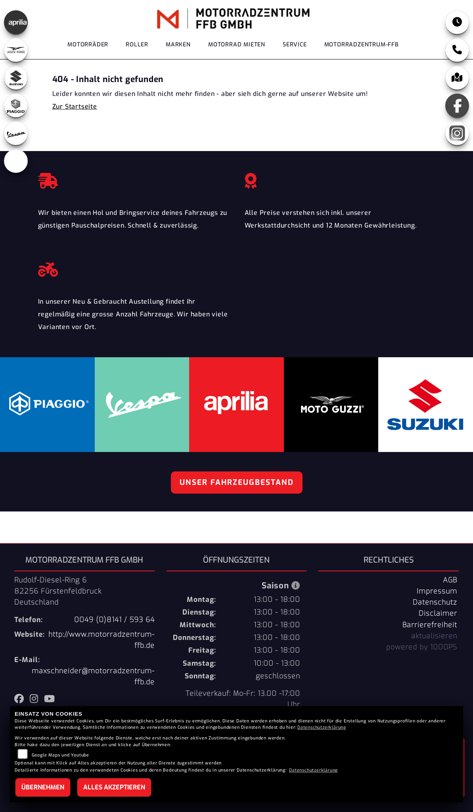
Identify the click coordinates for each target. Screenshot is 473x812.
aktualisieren (434, 636)
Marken (178, 44)
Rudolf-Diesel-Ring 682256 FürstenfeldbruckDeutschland (57, 591)
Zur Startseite (74, 106)
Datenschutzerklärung (321, 727)
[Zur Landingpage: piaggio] (16, 105)
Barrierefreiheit (429, 625)
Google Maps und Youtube (60, 755)
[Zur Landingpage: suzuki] (16, 78)
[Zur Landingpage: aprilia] (16, 22)
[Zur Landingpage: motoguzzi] (16, 50)
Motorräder (87, 44)
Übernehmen (42, 787)
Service (295, 44)
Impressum (437, 591)
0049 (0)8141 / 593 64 (114, 619)
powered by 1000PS (421, 647)
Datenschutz (435, 602)
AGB (450, 580)
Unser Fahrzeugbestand (237, 482)
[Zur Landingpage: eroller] (16, 161)
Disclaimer (438, 613)
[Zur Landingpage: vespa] (16, 133)
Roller (137, 44)
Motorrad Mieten (236, 44)
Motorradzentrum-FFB (361, 44)
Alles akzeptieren (114, 787)
